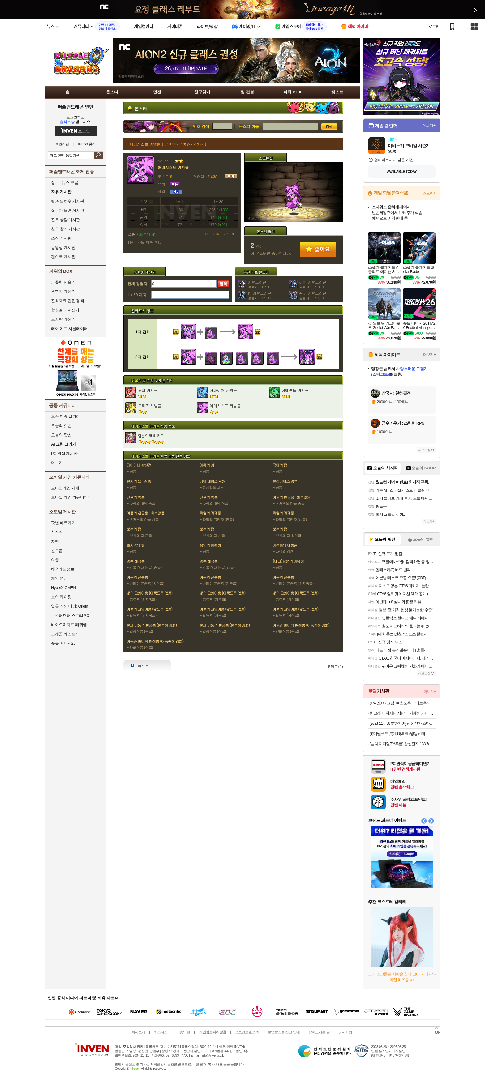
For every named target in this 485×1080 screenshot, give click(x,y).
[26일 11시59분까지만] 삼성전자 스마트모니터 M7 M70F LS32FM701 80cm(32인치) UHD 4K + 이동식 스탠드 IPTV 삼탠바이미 (403, 723)
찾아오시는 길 (318, 1032)
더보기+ (429, 125)
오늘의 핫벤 (61, 426)
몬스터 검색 (249, 126)
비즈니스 (160, 1032)
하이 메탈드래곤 (312, 284)
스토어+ (429, 193)
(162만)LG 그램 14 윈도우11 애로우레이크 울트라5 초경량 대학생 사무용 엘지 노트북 (403, 703)
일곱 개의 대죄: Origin (69, 606)
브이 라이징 (61, 597)
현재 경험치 (137, 284)
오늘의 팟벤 (61, 435)
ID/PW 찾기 (87, 144)
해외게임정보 (62, 569)
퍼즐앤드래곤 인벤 (75, 106)
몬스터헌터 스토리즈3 (70, 615)
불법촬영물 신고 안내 (284, 1032)
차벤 (55, 541)
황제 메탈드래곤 (312, 295)
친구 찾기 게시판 (65, 229)
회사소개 (138, 1032)
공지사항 (345, 1032)
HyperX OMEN (63, 588)
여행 (55, 560)
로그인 (434, 26)
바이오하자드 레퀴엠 (69, 625)
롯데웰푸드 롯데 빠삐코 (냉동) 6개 (397, 733)
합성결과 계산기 (65, 310)
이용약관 (183, 1032)
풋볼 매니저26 (63, 643)
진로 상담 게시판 (65, 220)
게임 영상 (59, 578)
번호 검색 (167, 126)
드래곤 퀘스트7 (64, 634)
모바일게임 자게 (65, 488)
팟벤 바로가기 (63, 523)
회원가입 (62, 144)
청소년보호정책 (247, 1032)
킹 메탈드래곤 (260, 295)
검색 (98, 155)
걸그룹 (57, 551)
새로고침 (424, 450)
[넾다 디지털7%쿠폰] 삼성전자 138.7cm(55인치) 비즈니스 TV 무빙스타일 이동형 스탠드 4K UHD (403, 743)
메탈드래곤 (259, 284)
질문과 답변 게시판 (67, 210)
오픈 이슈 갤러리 (65, 416)
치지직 (57, 532)
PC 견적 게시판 (64, 453)
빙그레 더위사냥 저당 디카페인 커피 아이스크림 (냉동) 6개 (403, 713)
